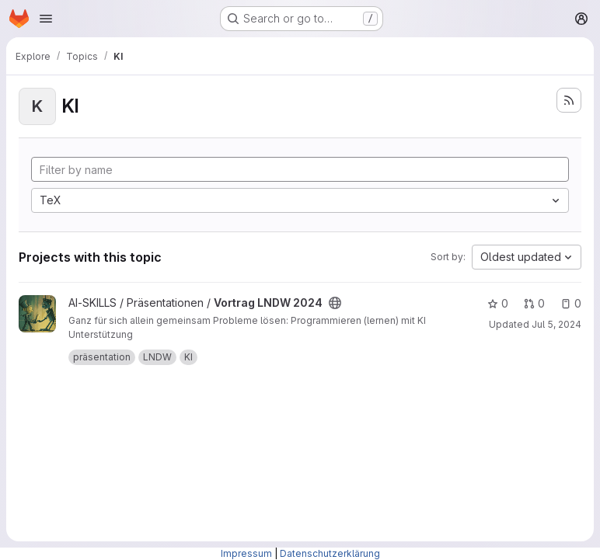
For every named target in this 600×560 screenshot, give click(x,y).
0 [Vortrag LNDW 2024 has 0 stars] (497, 303)
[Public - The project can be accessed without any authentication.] (335, 303)
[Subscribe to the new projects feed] (568, 100)
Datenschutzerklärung (330, 553)
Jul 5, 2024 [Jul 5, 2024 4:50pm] (556, 324)
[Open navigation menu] (45, 18)
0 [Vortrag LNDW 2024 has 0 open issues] (570, 303)
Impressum (246, 553)
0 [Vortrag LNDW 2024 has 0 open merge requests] (534, 303)
